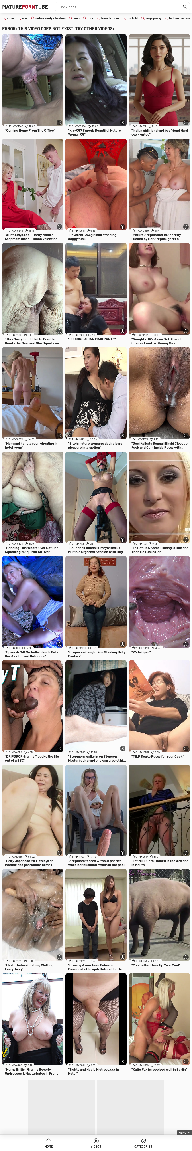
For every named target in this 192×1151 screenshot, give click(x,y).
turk (90, 18)
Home (49, 1146)
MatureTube (25, 6)
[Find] (185, 6)
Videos (96, 1146)
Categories (143, 1146)
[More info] (59, 122)
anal (24, 18)
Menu (182, 1132)
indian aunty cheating (50, 18)
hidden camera (179, 18)
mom (10, 18)
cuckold (132, 18)
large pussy (153, 18)
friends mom (110, 18)
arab (77, 18)
